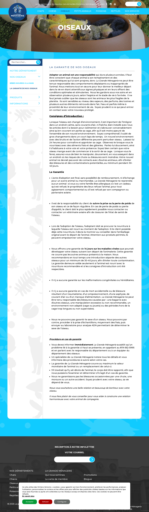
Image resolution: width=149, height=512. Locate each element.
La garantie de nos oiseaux (23, 88)
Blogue (88, 479)
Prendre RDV (132, 14)
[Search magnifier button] (139, 3)
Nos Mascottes (57, 4)
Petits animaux (82, 11)
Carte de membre (69, 4)
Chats (40, 11)
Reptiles (115, 11)
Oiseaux (65, 11)
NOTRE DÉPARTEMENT (23, 70)
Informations (19, 103)
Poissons (101, 11)
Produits (16, 97)
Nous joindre (100, 4)
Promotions (80, 4)
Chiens (52, 11)
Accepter (29, 502)
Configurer (62, 502)
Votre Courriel (74, 452)
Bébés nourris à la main (22, 83)
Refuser (45, 502)
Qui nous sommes (55, 475)
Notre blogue (90, 4)
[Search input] (132, 4)
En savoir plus (28, 496)
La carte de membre (56, 479)
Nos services (132, 11)
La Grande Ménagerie (43, 4)
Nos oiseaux (18, 77)
